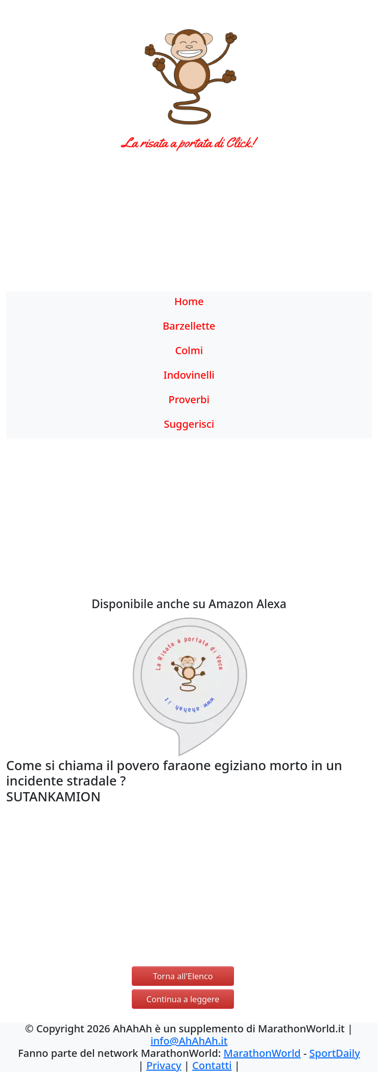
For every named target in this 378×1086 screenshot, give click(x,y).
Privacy (163, 1065)
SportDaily (335, 1053)
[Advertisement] (189, 227)
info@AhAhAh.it (189, 1041)
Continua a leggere (183, 999)
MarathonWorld (262, 1053)
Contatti (211, 1065)
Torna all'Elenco (182, 976)
